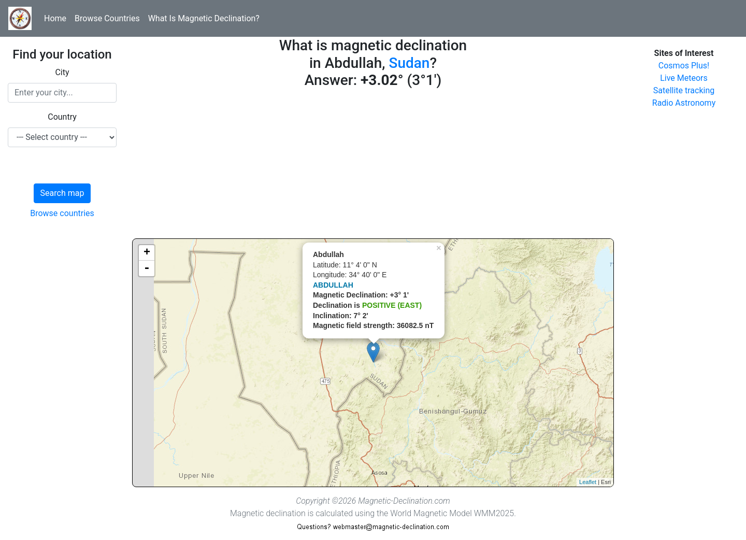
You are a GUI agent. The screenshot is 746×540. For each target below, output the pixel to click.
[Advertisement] (373, 165)
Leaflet (587, 482)
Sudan (409, 63)
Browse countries (62, 213)
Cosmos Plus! (683, 65)
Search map (62, 193)
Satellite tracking (684, 90)
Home (55, 18)
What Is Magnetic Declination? (204, 18)
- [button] (146, 268)
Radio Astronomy (683, 103)
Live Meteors (684, 78)
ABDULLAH (333, 285)
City (62, 72)
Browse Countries (107, 18)
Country (62, 117)
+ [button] (147, 253)
